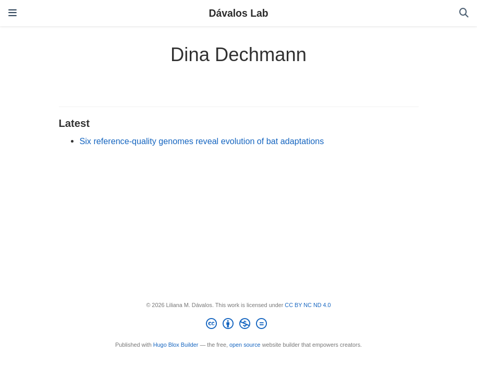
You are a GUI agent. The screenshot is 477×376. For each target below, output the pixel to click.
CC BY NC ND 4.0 (308, 305)
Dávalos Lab (238, 13)
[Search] (464, 13)
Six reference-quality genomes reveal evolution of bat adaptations (202, 141)
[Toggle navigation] (12, 13)
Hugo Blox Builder (176, 345)
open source (245, 345)
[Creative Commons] (238, 325)
